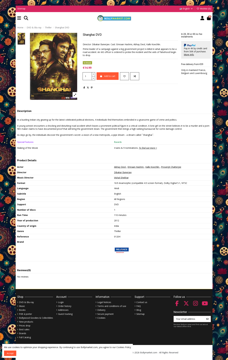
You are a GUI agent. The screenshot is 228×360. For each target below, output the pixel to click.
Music (22, 306)
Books (22, 309)
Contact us (141, 302)
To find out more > (148, 147)
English (186, 8)
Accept (10, 353)
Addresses (63, 309)
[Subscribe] (207, 319)
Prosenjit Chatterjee (171, 166)
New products (26, 321)
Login (61, 302)
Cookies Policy (123, 347)
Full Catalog (25, 337)
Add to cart (107, 76)
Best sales (24, 329)
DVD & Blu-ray (26, 302)
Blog (138, 309)
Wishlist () (204, 8)
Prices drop (24, 325)
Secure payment (105, 313)
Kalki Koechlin (152, 166)
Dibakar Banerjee (123, 172)
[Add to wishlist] (124, 76)
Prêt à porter (25, 313)
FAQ (138, 306)
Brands (22, 333)
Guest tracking (65, 313)
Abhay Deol (120, 166)
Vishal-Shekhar (121, 177)
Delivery (101, 309)
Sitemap (21, 8)
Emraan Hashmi (136, 166)
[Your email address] (189, 319)
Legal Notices (104, 302)
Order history (64, 306)
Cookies (101, 317)
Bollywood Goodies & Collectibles (36, 317)
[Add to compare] (134, 76)
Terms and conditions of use (111, 306)
